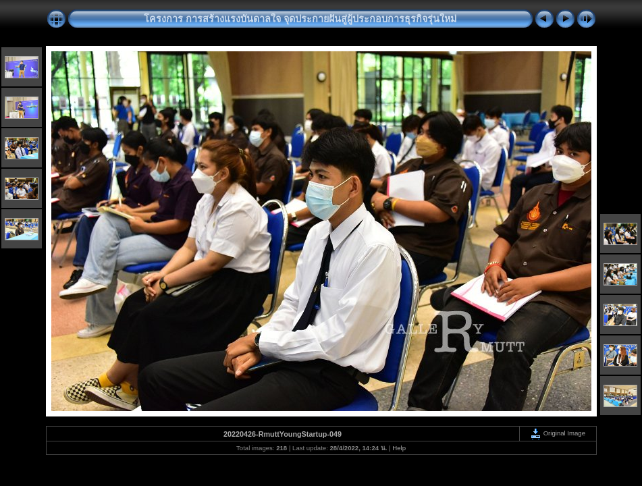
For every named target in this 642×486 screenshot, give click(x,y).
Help (399, 448)
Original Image (557, 433)
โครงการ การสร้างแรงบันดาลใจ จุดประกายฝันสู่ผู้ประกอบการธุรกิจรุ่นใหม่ (300, 19)
